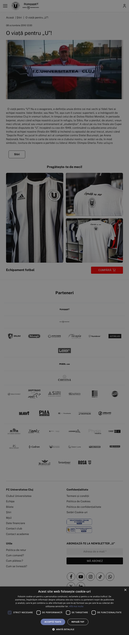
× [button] (125, 590)
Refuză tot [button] (78, 621)
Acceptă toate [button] (53, 621)
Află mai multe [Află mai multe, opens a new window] (76, 606)
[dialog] (64, 611)
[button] (64, 629)
